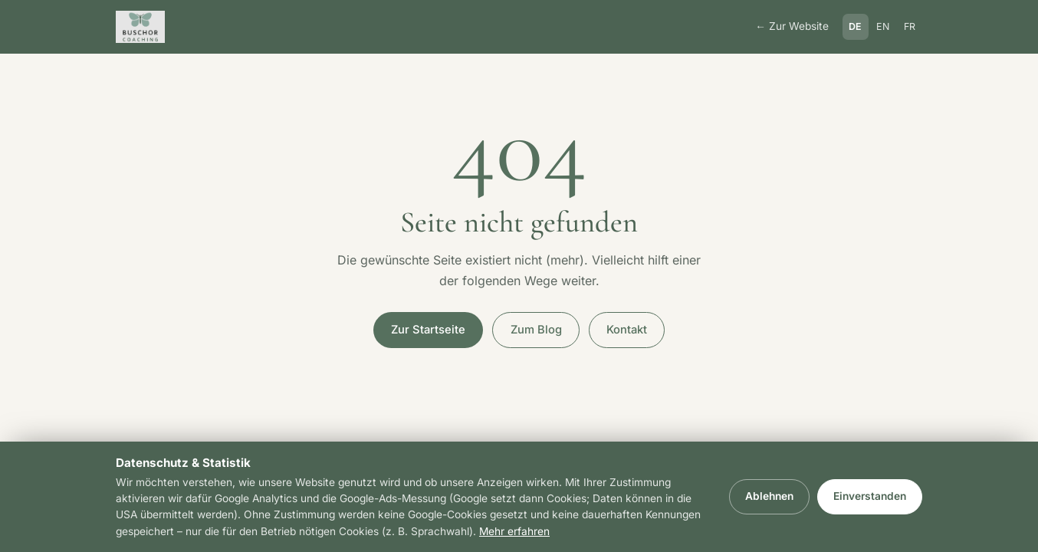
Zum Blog (536, 330)
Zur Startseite (428, 330)
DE (855, 26)
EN (883, 26)
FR (910, 26)
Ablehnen (769, 496)
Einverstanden (869, 496)
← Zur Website (792, 26)
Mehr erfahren (514, 531)
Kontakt (626, 330)
